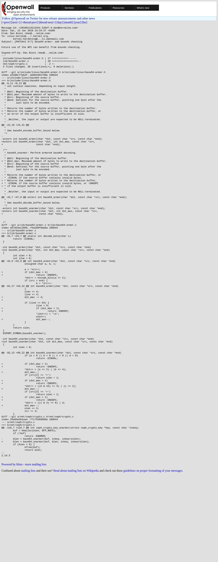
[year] (77, 22)
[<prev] (5, 22)
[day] (59, 22)
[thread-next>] (47, 22)
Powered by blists (12, 551)
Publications (95, 7)
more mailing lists (35, 551)
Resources (118, 7)
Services (69, 7)
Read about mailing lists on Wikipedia (76, 557)
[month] (68, 22)
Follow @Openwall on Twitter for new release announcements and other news (48, 18)
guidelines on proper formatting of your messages (152, 557)
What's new (143, 7)
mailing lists (28, 557)
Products (45, 7)
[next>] (15, 22)
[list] (84, 22)
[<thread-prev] (29, 22)
